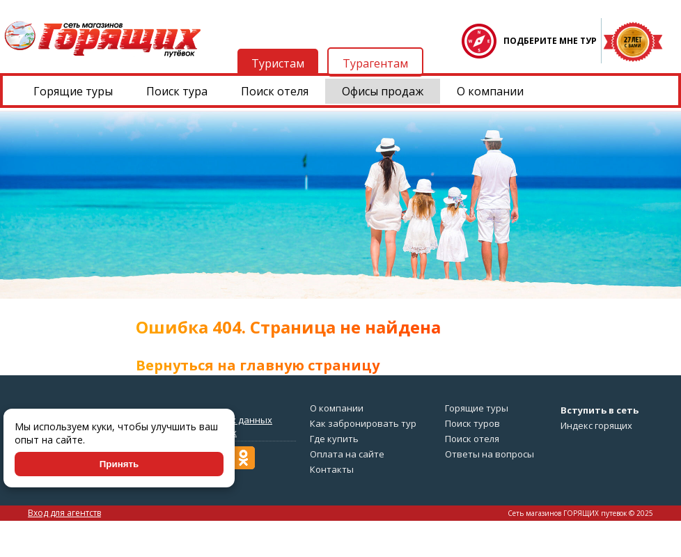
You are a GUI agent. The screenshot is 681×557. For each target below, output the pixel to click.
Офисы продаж (382, 91)
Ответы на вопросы (489, 454)
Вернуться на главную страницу (257, 365)
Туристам (277, 63)
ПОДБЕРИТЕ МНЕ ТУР (550, 41)
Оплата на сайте (347, 454)
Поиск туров (472, 423)
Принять (119, 464)
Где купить (334, 438)
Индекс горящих (596, 425)
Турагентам (375, 63)
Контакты (332, 469)
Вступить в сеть (600, 410)
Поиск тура (177, 91)
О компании (490, 91)
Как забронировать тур (363, 423)
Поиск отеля (274, 91)
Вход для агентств (64, 513)
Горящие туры (73, 91)
